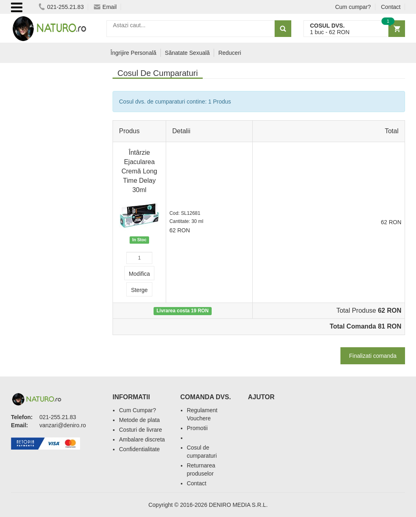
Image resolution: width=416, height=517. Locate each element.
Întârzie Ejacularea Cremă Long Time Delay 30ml (139, 171)
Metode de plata (139, 420)
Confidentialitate (139, 449)
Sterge (139, 290)
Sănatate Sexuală (187, 53)
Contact (391, 7)
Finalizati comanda (372, 356)
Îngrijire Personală (133, 53)
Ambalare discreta (142, 439)
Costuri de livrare (140, 429)
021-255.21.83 (61, 7)
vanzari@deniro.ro (62, 425)
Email (105, 7)
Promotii (197, 428)
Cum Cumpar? (137, 410)
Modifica (139, 273)
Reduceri (229, 53)
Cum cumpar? (353, 7)
